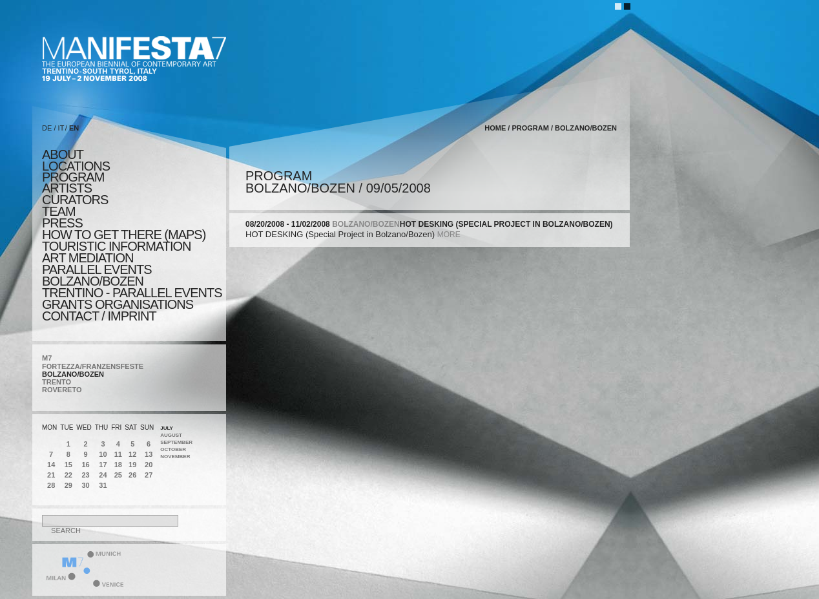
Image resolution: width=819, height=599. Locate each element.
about (62, 154)
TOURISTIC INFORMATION (116, 246)
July (166, 428)
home (495, 128)
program (73, 177)
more (449, 234)
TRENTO (56, 382)
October (173, 449)
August (171, 435)
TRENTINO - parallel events (132, 293)
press (62, 223)
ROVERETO (62, 390)
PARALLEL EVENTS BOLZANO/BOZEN (97, 275)
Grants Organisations (117, 304)
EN (74, 128)
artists (67, 188)
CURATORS (75, 199)
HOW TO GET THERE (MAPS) (123, 234)
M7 (47, 358)
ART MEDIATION (87, 258)
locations (76, 166)
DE (47, 128)
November (175, 456)
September (176, 442)
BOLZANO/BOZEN (73, 374)
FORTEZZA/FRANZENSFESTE (92, 366)
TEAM (59, 211)
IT (61, 128)
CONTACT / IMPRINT (99, 316)
